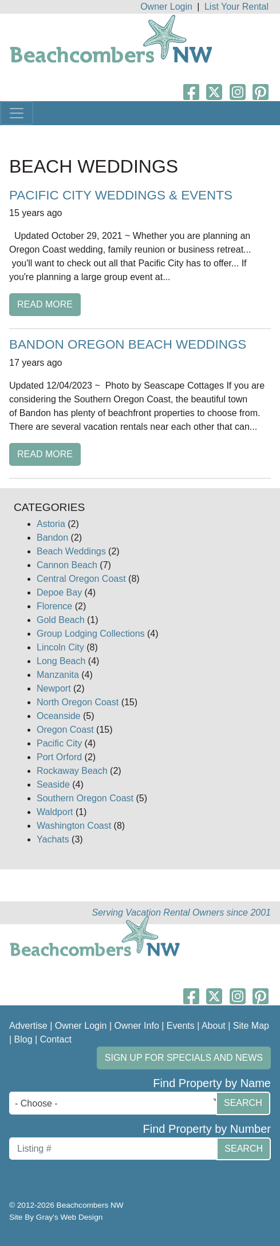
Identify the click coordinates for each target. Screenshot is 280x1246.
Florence (54, 606)
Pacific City (59, 743)
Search (243, 1103)
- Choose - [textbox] (36, 1103)
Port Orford (59, 757)
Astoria (51, 524)
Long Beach (61, 661)
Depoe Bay (59, 592)
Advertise (28, 1026)
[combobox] (115, 1103)
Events (181, 1026)
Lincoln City (60, 647)
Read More (45, 304)
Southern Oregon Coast (85, 798)
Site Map (251, 1026)
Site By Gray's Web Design (55, 1217)
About (214, 1026)
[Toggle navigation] (16, 113)
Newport (54, 688)
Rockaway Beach (72, 771)
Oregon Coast (65, 729)
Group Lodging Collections (91, 633)
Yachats (53, 839)
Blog (23, 1039)
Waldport (55, 812)
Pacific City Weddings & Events (120, 195)
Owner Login (166, 6)
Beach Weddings (71, 551)
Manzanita (58, 675)
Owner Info (137, 1026)
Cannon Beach (67, 565)
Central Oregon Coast (81, 579)
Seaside (53, 784)
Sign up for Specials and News (184, 1058)
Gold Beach (61, 620)
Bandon (52, 537)
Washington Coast (74, 825)
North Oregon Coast (78, 702)
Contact (56, 1039)
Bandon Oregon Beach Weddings (127, 344)
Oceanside (59, 716)
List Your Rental (236, 6)
